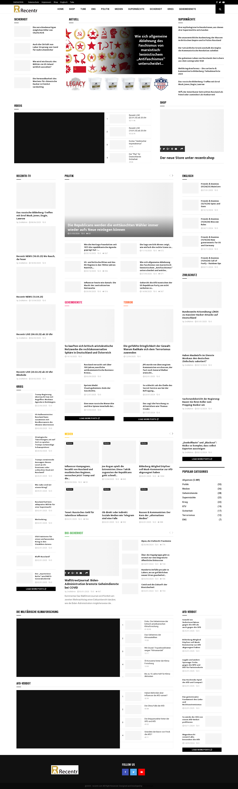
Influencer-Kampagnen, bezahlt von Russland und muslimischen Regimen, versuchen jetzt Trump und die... (79, 472)
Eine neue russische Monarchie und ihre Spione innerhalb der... (99, 405)
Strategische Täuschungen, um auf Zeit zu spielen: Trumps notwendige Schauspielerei (45, 442)
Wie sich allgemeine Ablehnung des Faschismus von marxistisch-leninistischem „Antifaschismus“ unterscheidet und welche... (156, 266)
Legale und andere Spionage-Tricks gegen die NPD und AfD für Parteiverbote (192, 663)
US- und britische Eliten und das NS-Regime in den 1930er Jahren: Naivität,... (100, 264)
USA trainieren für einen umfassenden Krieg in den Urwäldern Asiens (44, 540)
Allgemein (187, 480)
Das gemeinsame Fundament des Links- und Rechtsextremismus (192, 700)
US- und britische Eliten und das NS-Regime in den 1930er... (146, 50)
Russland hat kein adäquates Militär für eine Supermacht (45, 504)
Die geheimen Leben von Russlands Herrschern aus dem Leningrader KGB (201, 59)
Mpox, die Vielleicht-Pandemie (156, 541)
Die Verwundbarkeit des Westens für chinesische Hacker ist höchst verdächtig (45, 83)
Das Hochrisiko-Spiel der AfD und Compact (192, 681)
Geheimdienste (187, 9)
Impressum (46, 2)
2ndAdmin (71, 592)
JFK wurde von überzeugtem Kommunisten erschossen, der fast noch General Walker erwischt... (157, 369)
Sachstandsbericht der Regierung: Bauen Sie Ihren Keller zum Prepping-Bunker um (201, 402)
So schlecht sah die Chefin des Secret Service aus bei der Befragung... (157, 388)
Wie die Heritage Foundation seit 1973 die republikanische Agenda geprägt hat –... (100, 247)
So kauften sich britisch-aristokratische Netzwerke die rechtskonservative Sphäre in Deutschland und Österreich (89, 349)
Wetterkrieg (40, 519)
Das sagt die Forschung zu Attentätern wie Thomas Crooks (156, 406)
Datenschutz (33, 2)
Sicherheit (156, 9)
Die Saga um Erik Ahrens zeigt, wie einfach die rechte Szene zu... (156, 246)
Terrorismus (188, 515)
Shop (56, 2)
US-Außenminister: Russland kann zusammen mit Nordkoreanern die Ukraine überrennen (44, 419)
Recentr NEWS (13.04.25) (29, 297)
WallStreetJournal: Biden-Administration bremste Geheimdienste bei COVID (92, 584)
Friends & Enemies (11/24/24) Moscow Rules (210, 221)
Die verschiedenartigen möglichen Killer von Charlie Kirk (44, 30)
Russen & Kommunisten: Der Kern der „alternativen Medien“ (154, 515)
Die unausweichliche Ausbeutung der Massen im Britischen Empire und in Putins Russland (200, 39)
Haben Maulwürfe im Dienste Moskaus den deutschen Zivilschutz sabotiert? (198, 358)
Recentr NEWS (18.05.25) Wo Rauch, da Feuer (35, 257)
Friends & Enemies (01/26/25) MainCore (211, 185)
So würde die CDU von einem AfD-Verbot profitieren (192, 719)
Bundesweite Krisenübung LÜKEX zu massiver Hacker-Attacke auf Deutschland (200, 315)
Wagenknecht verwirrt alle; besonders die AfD (191, 737)
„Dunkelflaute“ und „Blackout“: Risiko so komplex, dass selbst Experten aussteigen (199, 446)
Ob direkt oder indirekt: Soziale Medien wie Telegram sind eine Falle (118, 515)
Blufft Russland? (42, 556)
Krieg (171, 9)
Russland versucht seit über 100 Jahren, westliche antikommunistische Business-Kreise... (99, 369)
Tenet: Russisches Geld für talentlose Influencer (79, 513)
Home (60, 9)
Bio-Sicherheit (74, 533)
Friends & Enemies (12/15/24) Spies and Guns (210, 203)
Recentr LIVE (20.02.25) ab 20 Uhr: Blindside (34, 373)
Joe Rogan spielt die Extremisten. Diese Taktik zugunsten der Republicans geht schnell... (117, 471)
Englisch (64, 2)
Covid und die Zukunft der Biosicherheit (154, 586)
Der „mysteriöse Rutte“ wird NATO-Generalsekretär (43, 576)
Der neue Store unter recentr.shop (187, 158)
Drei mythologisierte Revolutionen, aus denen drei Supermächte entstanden (200, 29)
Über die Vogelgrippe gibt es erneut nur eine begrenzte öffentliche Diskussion (155, 557)
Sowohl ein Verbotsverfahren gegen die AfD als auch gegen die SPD (191, 623)
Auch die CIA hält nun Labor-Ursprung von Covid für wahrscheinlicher (45, 47)
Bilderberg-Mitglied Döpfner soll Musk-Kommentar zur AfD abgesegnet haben (156, 469)
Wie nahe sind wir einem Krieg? (43, 486)
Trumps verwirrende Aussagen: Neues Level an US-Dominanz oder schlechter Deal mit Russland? (44, 466)
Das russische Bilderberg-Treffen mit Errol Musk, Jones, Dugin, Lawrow (199, 83)
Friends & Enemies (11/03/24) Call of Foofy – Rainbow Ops (211, 260)
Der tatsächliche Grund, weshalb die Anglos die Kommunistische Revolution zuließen (199, 49)
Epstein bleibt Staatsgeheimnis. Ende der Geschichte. (97, 388)
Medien (119, 9)
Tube (72, 2)
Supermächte (136, 9)
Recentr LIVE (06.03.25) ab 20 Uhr (34, 334)
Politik (105, 9)
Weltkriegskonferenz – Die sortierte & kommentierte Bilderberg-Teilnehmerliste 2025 (199, 71)
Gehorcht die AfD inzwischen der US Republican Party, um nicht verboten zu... (156, 285)
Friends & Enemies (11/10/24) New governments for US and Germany (211, 241)
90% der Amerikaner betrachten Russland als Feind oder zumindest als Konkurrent (200, 93)
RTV (184, 506)
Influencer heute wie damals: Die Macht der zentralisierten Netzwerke (100, 285)
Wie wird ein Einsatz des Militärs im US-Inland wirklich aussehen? (45, 64)
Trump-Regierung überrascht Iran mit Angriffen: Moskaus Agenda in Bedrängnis (45, 398)
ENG (93, 9)
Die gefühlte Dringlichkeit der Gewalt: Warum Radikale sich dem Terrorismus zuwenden (147, 349)
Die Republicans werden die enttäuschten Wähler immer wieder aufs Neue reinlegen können (113, 227)
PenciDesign (148, 786)
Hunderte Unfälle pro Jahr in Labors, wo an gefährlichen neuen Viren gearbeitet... (155, 572)
